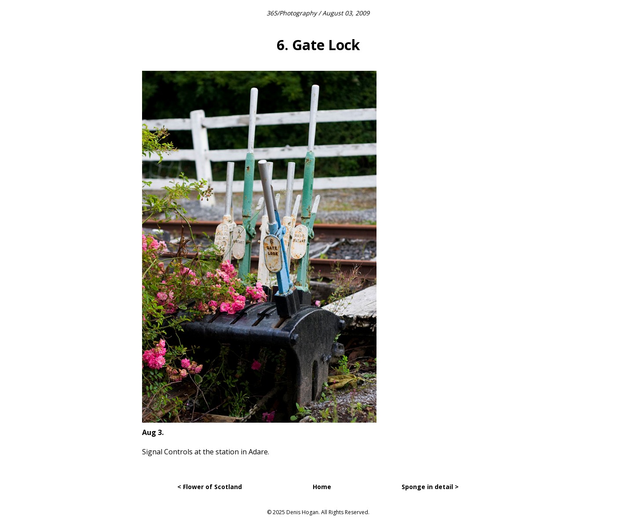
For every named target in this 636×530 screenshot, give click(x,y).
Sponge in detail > (430, 486)
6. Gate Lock (318, 44)
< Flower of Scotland (209, 486)
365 (272, 13)
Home (322, 486)
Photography (298, 13)
